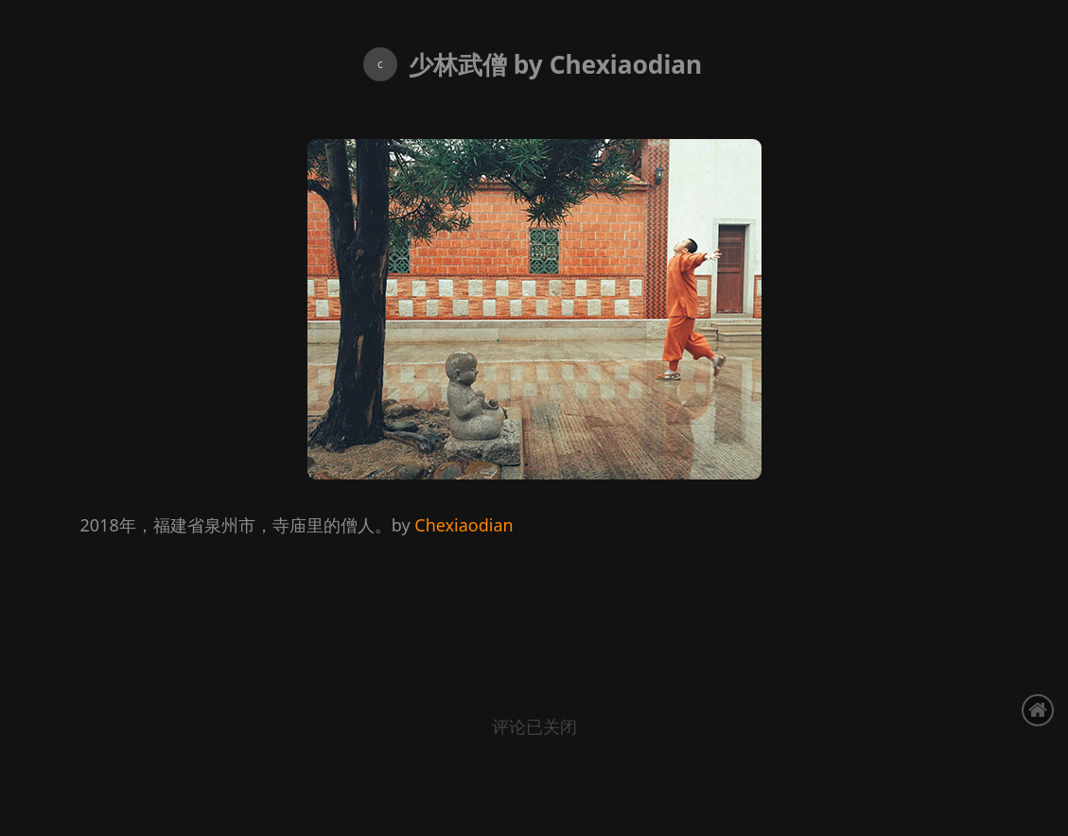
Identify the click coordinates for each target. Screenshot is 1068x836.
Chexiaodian (463, 525)
